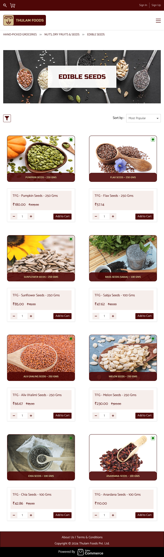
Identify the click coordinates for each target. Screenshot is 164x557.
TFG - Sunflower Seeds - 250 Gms (36, 295)
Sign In (143, 5)
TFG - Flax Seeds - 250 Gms (114, 196)
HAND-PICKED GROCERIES (20, 34)
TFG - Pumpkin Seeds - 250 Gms (35, 196)
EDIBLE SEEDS (96, 34)
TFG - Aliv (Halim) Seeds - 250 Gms (37, 395)
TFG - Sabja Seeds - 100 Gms (115, 295)
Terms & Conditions (89, 537)
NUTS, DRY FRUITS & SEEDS (61, 34)
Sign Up (156, 5)
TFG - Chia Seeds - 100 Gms (32, 495)
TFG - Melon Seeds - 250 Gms (115, 395)
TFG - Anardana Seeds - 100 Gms (118, 495)
